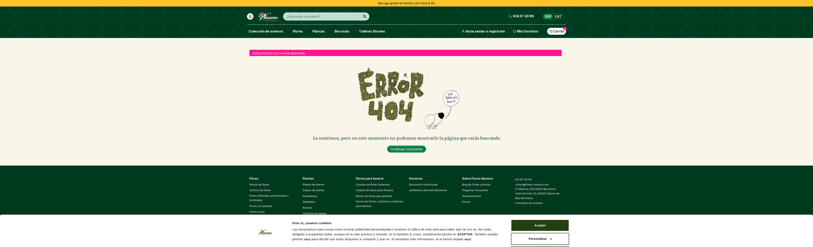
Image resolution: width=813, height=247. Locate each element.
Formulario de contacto (529, 203)
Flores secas (257, 211)
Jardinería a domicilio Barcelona (428, 190)
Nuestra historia (471, 196)
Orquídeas (309, 201)
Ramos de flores (259, 184)
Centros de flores (260, 190)
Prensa (466, 201)
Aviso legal (392, 235)
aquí (307, 139)
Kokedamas (310, 196)
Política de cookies (415, 235)
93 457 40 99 (523, 179)
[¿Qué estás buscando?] (365, 16)
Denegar (540, 152)
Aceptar (540, 125)
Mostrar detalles (304, 150)
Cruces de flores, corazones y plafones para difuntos (379, 203)
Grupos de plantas (314, 190)
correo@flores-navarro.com (532, 184)
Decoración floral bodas (423, 184)
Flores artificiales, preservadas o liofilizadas (269, 198)
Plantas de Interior (313, 184)
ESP (548, 16)
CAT (558, 16)
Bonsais (307, 207)
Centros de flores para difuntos (374, 190)
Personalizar (540, 138)
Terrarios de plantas (315, 213)
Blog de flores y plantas (476, 184)
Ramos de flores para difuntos (374, 196)
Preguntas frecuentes (475, 190)
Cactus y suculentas (315, 219)
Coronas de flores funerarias (373, 184)
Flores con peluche (260, 206)
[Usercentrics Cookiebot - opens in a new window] (265, 155)
